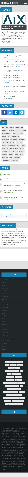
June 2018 (3, 349)
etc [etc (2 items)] (13, 142)
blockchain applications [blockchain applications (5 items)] (21, 130)
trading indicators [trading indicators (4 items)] (14, 160)
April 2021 (3, 282)
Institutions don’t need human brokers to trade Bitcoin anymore (12, 27)
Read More (10, 174)
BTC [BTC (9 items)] (17, 133)
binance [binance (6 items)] (17, 127)
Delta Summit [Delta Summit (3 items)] (5, 142)
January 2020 (4, 299)
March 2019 (4, 324)
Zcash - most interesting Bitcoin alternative (14, 91)
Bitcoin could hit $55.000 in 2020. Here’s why (14, 81)
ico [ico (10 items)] (7, 148)
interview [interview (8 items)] (22, 148)
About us (6, 174)
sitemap (3, 469)
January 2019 (4, 329)
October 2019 (4, 305)
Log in (2, 417)
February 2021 (4, 285)
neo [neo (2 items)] (17, 151)
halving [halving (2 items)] (3, 148)
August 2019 (4, 310)
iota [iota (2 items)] (9, 151)
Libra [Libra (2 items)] (13, 151)
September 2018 (5, 341)
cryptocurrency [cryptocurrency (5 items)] (5, 139)
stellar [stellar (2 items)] (21, 154)
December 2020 (5, 288)
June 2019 (3, 316)
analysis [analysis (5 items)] (12, 127)
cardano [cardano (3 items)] (4, 136)
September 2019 (5, 307)
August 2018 (4, 343)
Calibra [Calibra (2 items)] (21, 133)
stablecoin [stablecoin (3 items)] (4, 154)
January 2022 (4, 280)
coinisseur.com (20, 467)
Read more (21, 61)
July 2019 (3, 313)
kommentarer (11, 42)
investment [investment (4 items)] (4, 151)
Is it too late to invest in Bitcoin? (11, 61)
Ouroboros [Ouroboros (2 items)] (21, 151)
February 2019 (4, 327)
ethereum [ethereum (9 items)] (4, 145)
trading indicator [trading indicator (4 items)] (5, 160)
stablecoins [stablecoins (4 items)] (11, 154)
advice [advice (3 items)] (7, 127)
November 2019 (5, 302)
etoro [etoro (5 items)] (18, 145)
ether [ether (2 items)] (21, 142)
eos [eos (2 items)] (10, 142)
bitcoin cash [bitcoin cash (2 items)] (4, 130)
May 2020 (3, 293)
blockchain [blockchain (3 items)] (11, 130)
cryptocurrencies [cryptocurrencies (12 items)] (15, 136)
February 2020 (4, 296)
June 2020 (3, 291)
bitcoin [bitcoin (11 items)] (22, 127)
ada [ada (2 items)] (3, 127)
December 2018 (5, 332)
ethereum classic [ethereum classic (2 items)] (11, 145)
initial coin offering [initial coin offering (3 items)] (14, 148)
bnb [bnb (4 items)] (14, 133)
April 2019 (3, 321)
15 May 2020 (4, 42)
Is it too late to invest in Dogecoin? (12, 56)
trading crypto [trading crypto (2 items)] (17, 157)
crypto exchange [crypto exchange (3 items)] (13, 139)
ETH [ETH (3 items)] (17, 142)
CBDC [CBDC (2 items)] (9, 136)
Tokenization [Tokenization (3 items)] (5, 157)
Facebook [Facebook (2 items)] (23, 145)
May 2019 (3, 318)
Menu (25, 2)
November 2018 (5, 335)
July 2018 (3, 346)
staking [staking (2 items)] (16, 154)
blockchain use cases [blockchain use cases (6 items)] (6, 133)
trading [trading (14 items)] (10, 157)
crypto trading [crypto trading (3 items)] (22, 139)
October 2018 (4, 338)
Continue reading (5, 41)
